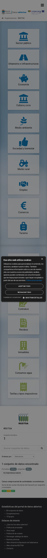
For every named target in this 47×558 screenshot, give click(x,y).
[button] (32, 297)
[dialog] (23, 279)
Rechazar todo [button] (24, 292)
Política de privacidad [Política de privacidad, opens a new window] (34, 280)
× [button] (42, 259)
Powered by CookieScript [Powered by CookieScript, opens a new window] (12, 297)
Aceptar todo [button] (24, 286)
